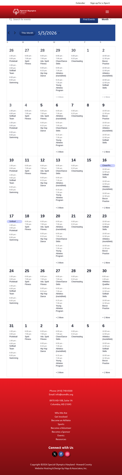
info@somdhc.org (64, 394)
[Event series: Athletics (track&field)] (64, 70)
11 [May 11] (27, 160)
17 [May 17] (11, 216)
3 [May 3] (10, 105)
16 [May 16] (104, 160)
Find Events (89, 19)
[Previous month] (8, 33)
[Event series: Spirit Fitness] (33, 58)
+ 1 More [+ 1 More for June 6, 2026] (106, 372)
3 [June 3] (57, 326)
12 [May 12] (42, 160)
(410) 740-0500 (64, 390)
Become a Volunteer (61, 427)
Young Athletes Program (59, 88)
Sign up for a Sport (100, 3)
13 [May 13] (58, 160)
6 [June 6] (103, 326)
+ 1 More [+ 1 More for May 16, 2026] (106, 208)
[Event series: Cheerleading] (79, 58)
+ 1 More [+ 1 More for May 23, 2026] (106, 263)
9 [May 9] (103, 105)
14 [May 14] (73, 160)
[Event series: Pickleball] (17, 58)
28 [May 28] (73, 271)
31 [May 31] (11, 326)
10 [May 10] (11, 160)
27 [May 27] (58, 271)
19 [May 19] (42, 216)
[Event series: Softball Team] (17, 68)
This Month (27, 32)
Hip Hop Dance (43, 74)
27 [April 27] (27, 50)
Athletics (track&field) (61, 74)
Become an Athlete (61, 420)
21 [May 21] (73, 216)
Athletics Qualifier (105, 283)
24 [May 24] (11, 271)
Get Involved (61, 416)
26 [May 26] (42, 271)
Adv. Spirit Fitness (44, 62)
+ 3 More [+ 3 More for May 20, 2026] (60, 263)
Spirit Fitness (28, 62)
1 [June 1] (26, 326)
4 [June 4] (72, 326)
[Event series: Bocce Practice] (111, 58)
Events (61, 435)
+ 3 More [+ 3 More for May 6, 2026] (60, 152)
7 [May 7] (72, 105)
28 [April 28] (42, 50)
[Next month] (15, 33)
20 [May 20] (58, 216)
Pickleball (13, 61)
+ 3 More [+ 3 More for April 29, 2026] (60, 97)
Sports (61, 424)
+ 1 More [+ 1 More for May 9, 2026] (106, 152)
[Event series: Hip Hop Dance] (48, 70)
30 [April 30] (73, 50)
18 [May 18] (27, 216)
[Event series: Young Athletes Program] (64, 83)
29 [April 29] (58, 50)
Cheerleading (77, 61)
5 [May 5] (41, 105)
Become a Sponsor (61, 431)
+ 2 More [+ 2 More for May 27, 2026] (60, 317)
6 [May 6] (57, 105)
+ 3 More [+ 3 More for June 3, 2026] (60, 372)
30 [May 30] (104, 271)
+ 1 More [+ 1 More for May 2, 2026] (106, 97)
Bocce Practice (105, 62)
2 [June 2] (41, 326)
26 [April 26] (11, 50)
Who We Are (61, 412)
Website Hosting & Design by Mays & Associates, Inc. (61, 468)
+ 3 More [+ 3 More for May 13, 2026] (60, 208)
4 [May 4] (26, 105)
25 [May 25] (27, 271)
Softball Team (12, 117)
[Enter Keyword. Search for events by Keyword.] (43, 19)
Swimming (13, 82)
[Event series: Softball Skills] (111, 83)
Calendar (80, 3)
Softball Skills (105, 86)
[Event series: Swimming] (17, 80)
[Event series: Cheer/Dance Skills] (64, 58)
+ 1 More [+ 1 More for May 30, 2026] (106, 317)
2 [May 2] (103, 50)
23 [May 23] (104, 216)
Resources (61, 439)
